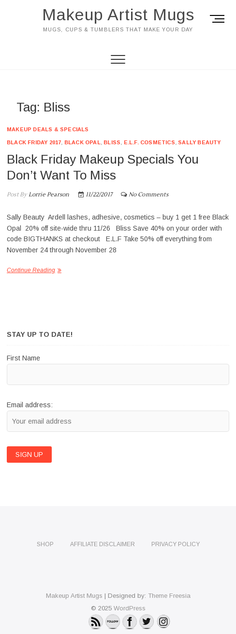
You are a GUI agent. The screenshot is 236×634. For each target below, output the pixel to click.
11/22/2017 (95, 194)
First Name (23, 358)
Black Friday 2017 (34, 142)
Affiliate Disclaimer (102, 544)
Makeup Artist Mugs (118, 14)
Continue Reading (31, 270)
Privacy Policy (175, 544)
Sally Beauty (199, 142)
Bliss (111, 142)
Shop (45, 544)
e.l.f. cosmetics (149, 142)
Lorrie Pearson (48, 194)
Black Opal (82, 142)
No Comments (148, 194)
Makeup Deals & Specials (48, 129)
